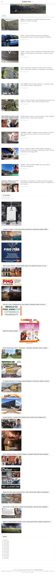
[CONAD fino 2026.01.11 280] (29, 331)
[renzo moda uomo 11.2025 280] (11, 213)
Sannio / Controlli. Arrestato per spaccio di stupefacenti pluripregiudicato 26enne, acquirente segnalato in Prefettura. (35, 36)
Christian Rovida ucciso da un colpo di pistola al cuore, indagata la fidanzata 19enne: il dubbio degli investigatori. (37, 117)
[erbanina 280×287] (11, 440)
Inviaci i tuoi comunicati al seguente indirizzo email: (28, 569)
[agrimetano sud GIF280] (11, 369)
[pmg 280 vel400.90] (11, 289)
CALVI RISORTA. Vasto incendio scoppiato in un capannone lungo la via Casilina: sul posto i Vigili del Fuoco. (37, 84)
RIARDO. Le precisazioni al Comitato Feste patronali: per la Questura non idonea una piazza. (35, 20)
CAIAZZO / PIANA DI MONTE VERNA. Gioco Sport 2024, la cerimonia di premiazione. (35, 165)
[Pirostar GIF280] (11, 252)
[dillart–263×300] (10, 478)
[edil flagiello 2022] (11, 404)
